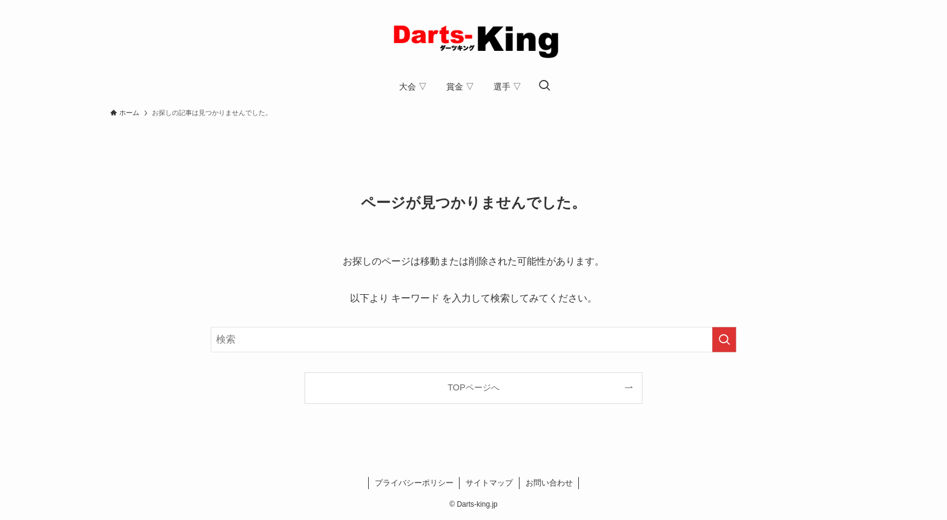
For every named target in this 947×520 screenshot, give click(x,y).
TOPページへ (473, 387)
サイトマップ (489, 482)
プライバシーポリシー (414, 482)
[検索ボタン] (544, 86)
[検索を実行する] (724, 339)
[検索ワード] (473, 339)
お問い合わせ (549, 482)
